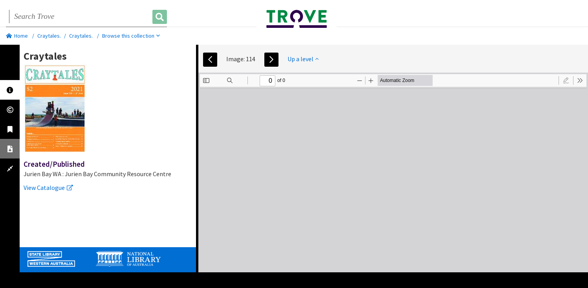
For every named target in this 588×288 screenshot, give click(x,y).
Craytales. (49, 35)
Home (17, 35)
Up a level (303, 59)
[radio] (566, 80)
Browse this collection (131, 35)
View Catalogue (48, 187)
